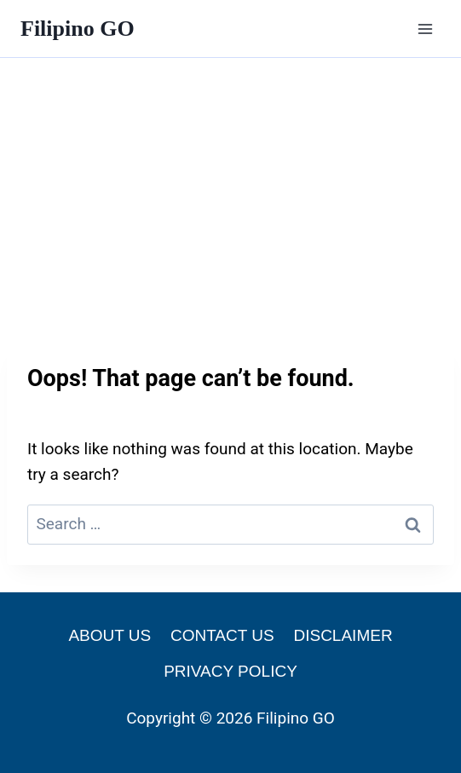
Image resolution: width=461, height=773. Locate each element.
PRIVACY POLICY (230, 671)
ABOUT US (109, 635)
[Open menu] (425, 28)
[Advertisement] (230, 185)
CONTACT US (222, 635)
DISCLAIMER (342, 635)
